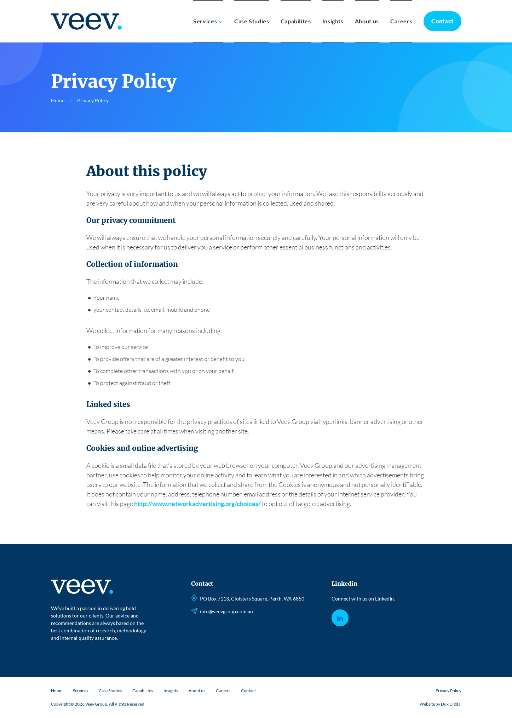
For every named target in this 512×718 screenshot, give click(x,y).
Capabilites (296, 21)
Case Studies (251, 21)
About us (367, 21)
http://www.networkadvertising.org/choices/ (197, 503)
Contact (442, 21)
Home (56, 690)
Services (205, 21)
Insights (333, 21)
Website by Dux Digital (440, 704)
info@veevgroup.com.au (226, 611)
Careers (401, 21)
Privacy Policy (448, 690)
